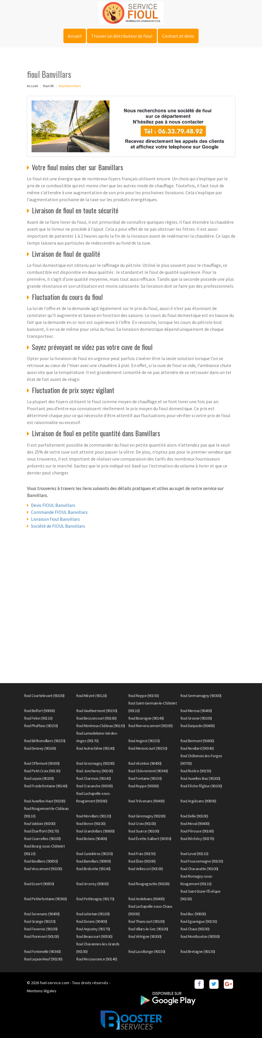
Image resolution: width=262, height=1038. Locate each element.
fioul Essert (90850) (39, 883)
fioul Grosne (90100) (196, 718)
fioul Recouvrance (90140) (96, 959)
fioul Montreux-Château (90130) (100, 725)
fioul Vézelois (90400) (145, 763)
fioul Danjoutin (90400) (197, 725)
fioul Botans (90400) (91, 838)
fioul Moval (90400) (195, 823)
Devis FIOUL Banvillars (53, 505)
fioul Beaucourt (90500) (94, 936)
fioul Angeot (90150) (144, 740)
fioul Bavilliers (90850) (41, 861)
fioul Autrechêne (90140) (95, 748)
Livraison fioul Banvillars (55, 519)
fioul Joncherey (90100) (94, 770)
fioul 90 (48, 86)
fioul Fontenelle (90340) (42, 951)
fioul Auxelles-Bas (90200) (200, 778)
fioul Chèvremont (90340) (148, 770)
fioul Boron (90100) (91, 823)
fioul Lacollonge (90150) (146, 951)
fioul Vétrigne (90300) (145, 936)
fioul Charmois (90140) (93, 778)
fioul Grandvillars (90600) (95, 831)
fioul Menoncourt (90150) (147, 748)
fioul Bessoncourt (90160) (96, 718)
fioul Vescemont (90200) (43, 868)
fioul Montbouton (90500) (200, 936)
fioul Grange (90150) (40, 921)
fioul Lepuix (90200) (39, 778)
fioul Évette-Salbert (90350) (149, 838)
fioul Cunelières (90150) (94, 853)
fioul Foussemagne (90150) (201, 861)
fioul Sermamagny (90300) (200, 695)
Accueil (75, 36)
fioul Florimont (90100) (41, 936)
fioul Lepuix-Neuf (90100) (43, 959)
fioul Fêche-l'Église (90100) (201, 785)
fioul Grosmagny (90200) (95, 763)
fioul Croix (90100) (142, 823)
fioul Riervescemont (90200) (150, 725)
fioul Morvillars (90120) (93, 816)
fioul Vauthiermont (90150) (96, 710)
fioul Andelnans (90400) (146, 898)
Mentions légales (41, 990)
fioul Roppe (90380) (143, 785)
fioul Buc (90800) (193, 913)
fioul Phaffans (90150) (41, 725)
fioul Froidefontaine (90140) (45, 785)
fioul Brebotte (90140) (93, 868)
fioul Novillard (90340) (197, 748)
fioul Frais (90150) (142, 853)
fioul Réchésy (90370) (197, 838)
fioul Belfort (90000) (39, 710)
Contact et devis (178, 36)
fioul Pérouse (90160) (197, 831)
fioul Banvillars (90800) (93, 861)
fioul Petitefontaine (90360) (45, 898)
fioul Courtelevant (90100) (44, 695)
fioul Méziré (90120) (91, 695)
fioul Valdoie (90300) (40, 823)
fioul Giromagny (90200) (147, 816)
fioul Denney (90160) (40, 748)
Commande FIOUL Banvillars (59, 512)
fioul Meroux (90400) (196, 710)
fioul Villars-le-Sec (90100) (148, 928)
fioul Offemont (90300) (42, 763)
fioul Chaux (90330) (195, 928)
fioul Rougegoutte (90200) (149, 883)
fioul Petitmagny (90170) (95, 898)
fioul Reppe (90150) (143, 695)
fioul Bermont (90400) (197, 740)
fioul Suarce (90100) (143, 831)
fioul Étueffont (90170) (41, 831)
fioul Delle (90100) (194, 816)
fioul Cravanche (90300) (94, 785)
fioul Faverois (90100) (41, 928)
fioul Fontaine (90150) (145, 778)
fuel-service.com (54, 982)
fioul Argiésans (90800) (198, 801)
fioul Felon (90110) (38, 718)
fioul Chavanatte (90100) (199, 868)
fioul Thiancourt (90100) (146, 921)
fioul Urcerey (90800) (92, 883)
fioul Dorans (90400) (91, 921)
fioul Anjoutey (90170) (93, 928)
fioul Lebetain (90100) (93, 913)
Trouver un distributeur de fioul (122, 36)
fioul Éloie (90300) (142, 861)
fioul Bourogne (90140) (146, 718)
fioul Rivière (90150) (195, 770)
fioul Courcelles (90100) (42, 838)
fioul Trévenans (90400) (146, 801)
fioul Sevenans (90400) (42, 913)
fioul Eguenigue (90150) (198, 921)
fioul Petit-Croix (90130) (42, 770)
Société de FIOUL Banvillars (58, 526)
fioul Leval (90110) (194, 853)
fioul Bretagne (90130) (197, 951)
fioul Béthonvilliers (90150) (44, 740)
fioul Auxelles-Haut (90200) (44, 801)
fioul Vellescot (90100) (145, 868)
